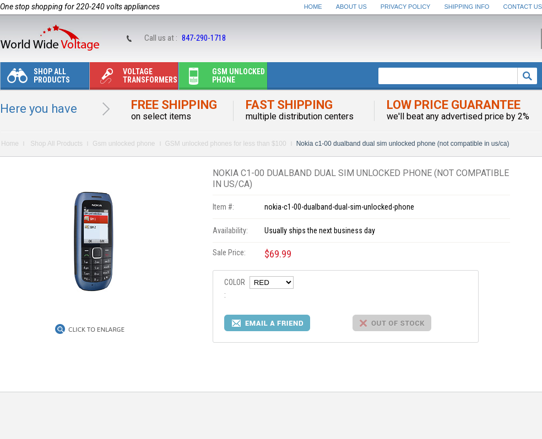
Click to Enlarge (96, 329)
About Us (351, 6)
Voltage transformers (133, 78)
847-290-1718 (204, 38)
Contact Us (523, 6)
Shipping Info (467, 6)
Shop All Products (35, 78)
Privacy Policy (406, 6)
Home (313, 6)
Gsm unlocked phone (222, 78)
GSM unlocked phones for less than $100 (225, 143)
